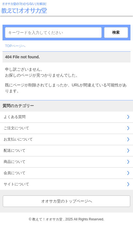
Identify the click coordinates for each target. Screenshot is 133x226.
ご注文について (16, 128)
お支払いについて (18, 139)
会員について (14, 173)
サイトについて (16, 184)
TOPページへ (15, 46)
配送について (14, 150)
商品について (14, 162)
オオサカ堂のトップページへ (66, 201)
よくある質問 (14, 117)
